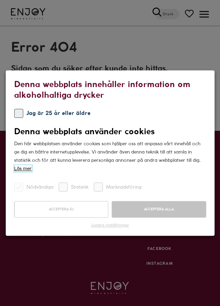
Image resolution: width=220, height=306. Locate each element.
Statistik (73, 186)
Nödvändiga (33, 186)
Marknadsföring (118, 186)
